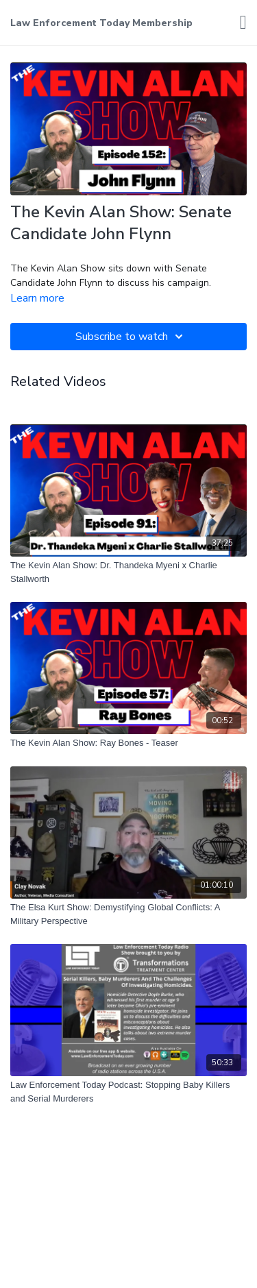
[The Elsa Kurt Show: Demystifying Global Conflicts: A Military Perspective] (128, 914)
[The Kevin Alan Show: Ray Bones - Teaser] (128, 743)
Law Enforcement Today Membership (101, 22)
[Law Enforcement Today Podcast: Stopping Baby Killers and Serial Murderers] (128, 1091)
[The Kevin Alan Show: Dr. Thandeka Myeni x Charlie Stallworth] (128, 572)
